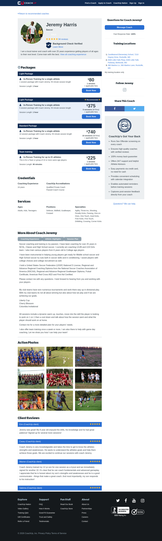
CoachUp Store (66, 509)
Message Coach (124, 27)
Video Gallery (23, 509)
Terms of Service (58, 533)
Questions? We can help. (124, 204)
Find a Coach (90, 3)
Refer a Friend (23, 521)
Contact (85, 521)
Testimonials (44, 521)
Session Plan (72, 239)
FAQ (41, 504)
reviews (63, 39)
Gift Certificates (24, 517)
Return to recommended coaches (33, 14)
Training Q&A (23, 513)
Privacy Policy (44, 533)
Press (84, 513)
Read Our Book (66, 504)
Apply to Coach (104, 3)
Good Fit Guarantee (47, 513)
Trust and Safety (45, 517)
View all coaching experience (73, 54)
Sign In (141, 3)
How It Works (44, 509)
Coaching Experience (30, 239)
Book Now (91, 90)
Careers (85, 517)
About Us (85, 504)
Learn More (58, 47)
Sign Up (132, 3)
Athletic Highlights (53, 239)
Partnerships (87, 509)
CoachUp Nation (120, 3)
